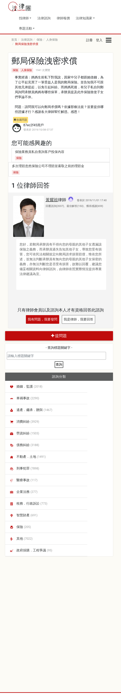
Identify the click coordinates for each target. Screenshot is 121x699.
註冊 (89, 40)
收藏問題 (20, 119)
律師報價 (63, 18)
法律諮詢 (44, 18)
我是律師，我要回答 (78, 319)
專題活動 (25, 28)
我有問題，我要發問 (42, 319)
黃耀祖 (52, 199)
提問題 (59, 335)
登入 (99, 40)
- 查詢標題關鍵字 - (59, 348)
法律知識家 (84, 18)
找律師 (24, 18)
